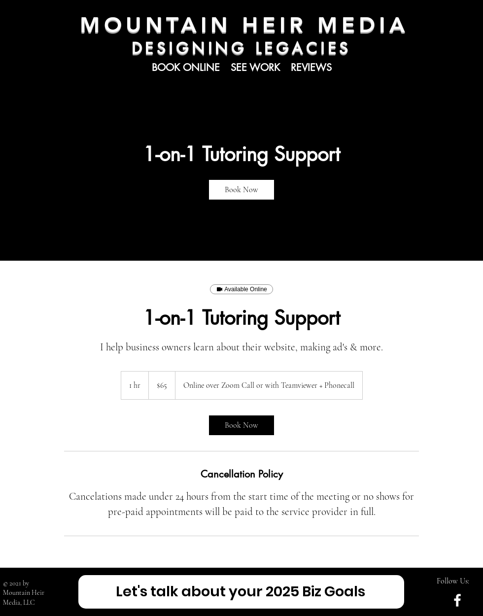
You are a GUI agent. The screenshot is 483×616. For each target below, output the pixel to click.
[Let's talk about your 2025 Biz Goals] (241, 592)
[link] (241, 190)
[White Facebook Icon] (457, 600)
